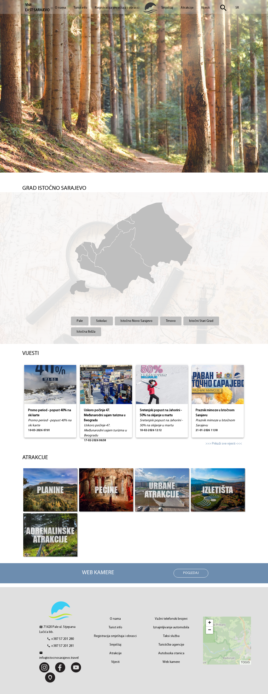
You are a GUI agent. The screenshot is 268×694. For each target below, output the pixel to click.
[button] (209, 623)
